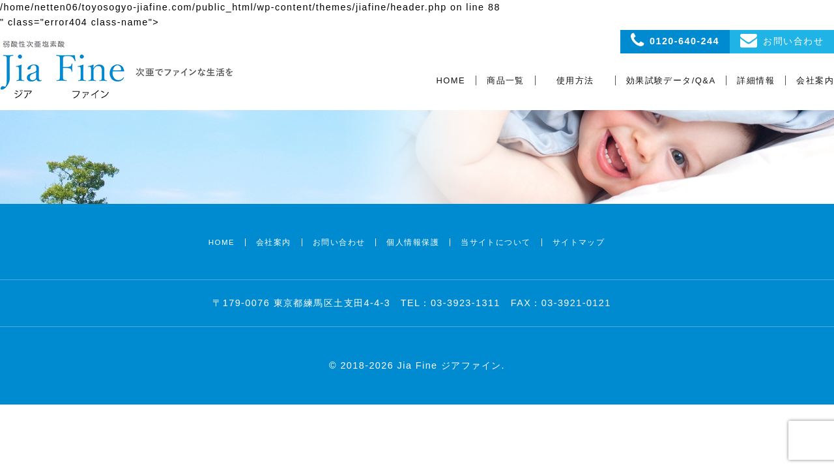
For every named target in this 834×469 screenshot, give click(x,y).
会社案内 (815, 80)
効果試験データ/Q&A (671, 80)
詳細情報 (756, 80)
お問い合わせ (339, 242)
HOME (451, 80)
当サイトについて (496, 242)
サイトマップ (579, 242)
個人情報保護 (412, 242)
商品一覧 (506, 80)
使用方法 (575, 80)
